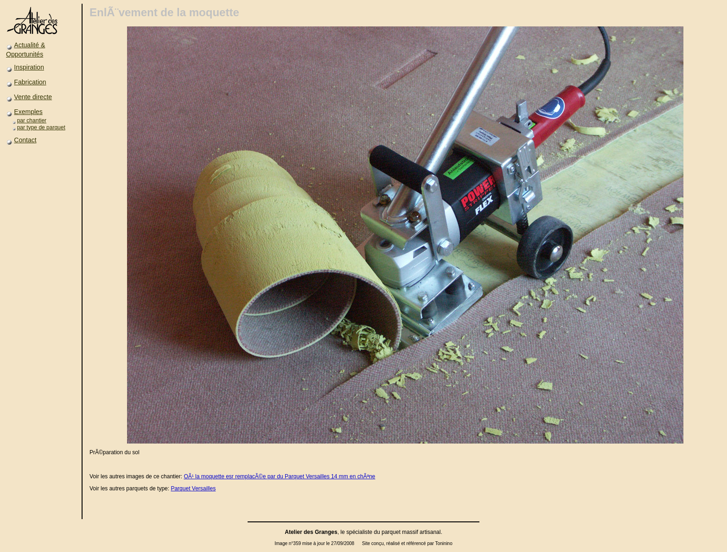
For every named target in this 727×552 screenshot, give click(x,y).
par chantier (31, 120)
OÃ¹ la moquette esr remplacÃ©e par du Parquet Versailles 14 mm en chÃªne (279, 476)
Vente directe (33, 97)
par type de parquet (41, 127)
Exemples (28, 111)
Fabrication (30, 82)
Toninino (443, 543)
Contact (25, 140)
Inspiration (29, 67)
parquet (391, 532)
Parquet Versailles (193, 488)
